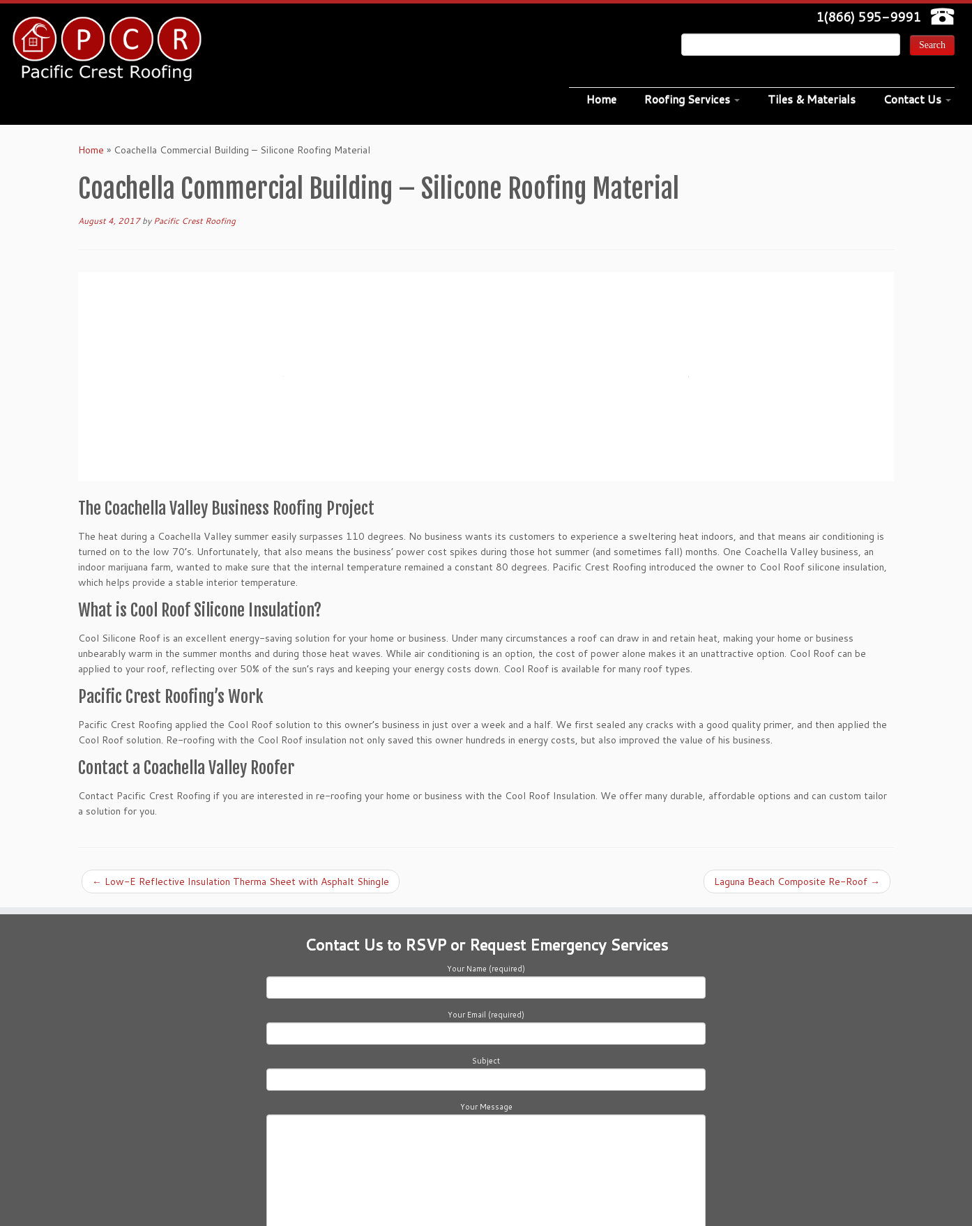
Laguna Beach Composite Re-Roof (797, 881)
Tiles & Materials (812, 99)
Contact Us (917, 99)
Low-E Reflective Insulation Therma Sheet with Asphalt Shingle (240, 881)
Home (601, 99)
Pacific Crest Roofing (194, 221)
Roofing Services (692, 99)
